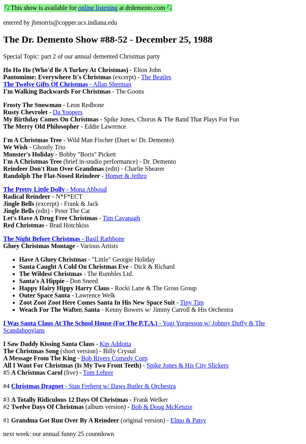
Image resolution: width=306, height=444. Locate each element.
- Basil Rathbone (64, 238)
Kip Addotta (115, 343)
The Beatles (156, 77)
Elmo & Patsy (188, 420)
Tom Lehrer (98, 372)
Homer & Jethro (126, 175)
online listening (98, 7)
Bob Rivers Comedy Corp (114, 358)
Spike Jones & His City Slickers (188, 365)
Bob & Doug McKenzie (161, 406)
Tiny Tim (192, 302)
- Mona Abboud (55, 189)
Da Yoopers (68, 112)
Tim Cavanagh (121, 218)
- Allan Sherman (67, 84)
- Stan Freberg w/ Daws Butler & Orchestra (93, 386)
